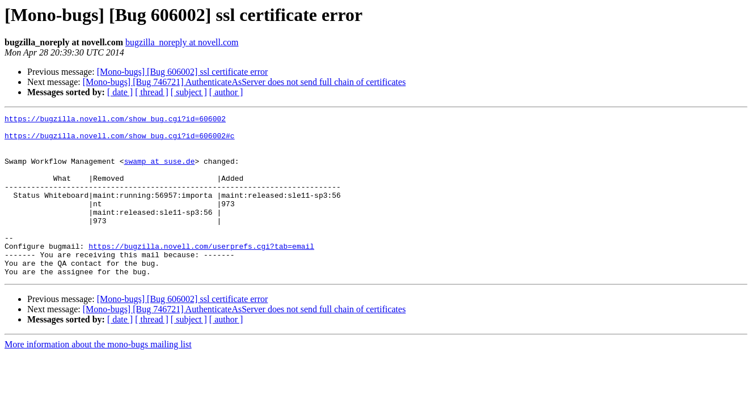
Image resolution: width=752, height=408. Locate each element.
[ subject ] (189, 92)
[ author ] (226, 92)
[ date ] (120, 92)
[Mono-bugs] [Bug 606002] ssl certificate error (182, 71)
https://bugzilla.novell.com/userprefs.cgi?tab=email (201, 273)
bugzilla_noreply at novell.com (182, 42)
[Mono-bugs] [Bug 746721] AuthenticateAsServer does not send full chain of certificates (244, 82)
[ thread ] (151, 92)
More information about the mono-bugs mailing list (98, 376)
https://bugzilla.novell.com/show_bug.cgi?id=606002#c (120, 140)
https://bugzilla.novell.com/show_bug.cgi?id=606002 (115, 120)
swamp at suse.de (159, 171)
